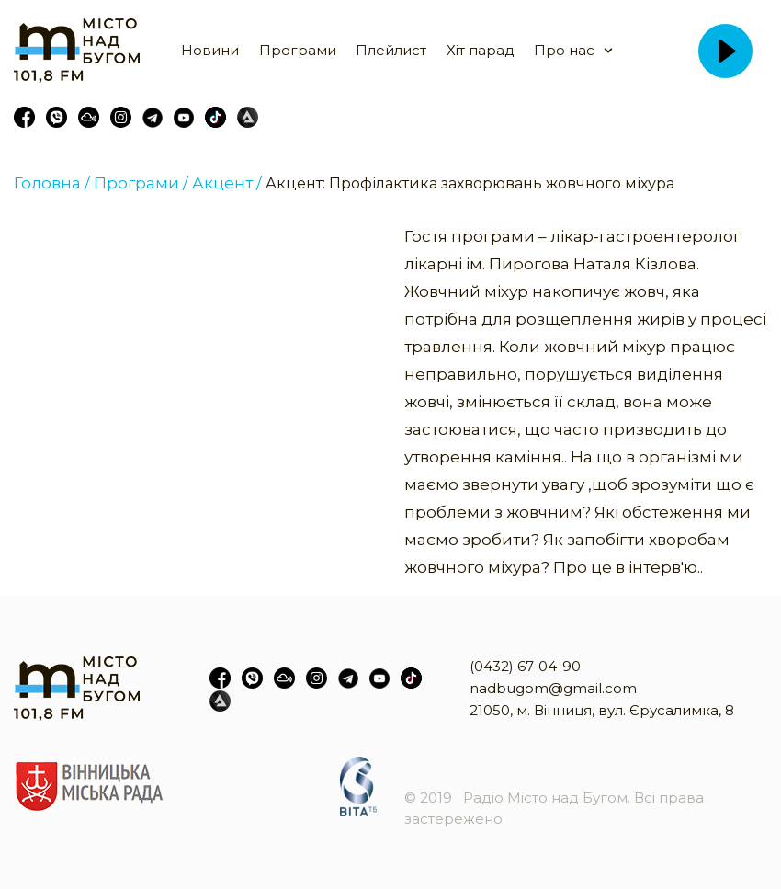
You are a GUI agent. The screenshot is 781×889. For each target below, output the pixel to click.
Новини (210, 50)
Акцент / (227, 183)
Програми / (141, 183)
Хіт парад (481, 50)
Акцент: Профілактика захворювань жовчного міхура (470, 183)
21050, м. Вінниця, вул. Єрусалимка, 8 (602, 710)
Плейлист (391, 50)
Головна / (52, 183)
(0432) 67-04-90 (525, 666)
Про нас (564, 50)
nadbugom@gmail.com (553, 688)
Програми (297, 50)
